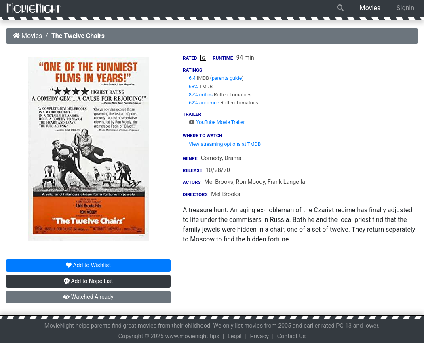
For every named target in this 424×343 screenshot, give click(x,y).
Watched (88, 297)
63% (193, 86)
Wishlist (88, 265)
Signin (405, 8)
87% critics (201, 95)
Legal (235, 336)
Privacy (259, 336)
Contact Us (291, 336)
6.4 (192, 78)
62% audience (204, 103)
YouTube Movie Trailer (217, 122)
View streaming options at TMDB (225, 144)
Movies (370, 8)
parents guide (227, 78)
